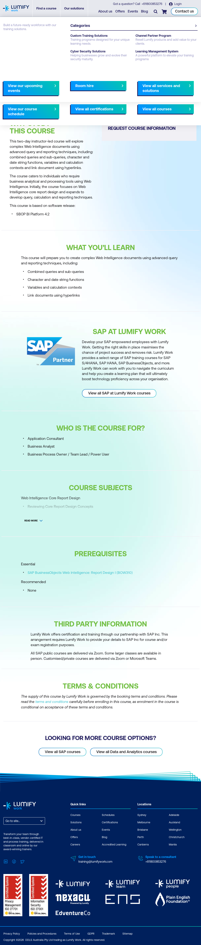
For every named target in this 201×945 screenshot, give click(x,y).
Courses (9, 38)
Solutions (76, 822)
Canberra (143, 844)
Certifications (110, 822)
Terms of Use (72, 932)
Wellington (175, 829)
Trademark (108, 932)
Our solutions (74, 8)
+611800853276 (152, 4)
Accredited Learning (114, 844)
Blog (144, 11)
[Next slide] (97, 96)
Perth (140, 836)
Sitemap (127, 932)
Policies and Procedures (41, 932)
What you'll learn (55, 96)
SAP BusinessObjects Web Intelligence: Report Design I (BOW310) (80, 572)
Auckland (174, 822)
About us (105, 11)
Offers (120, 11)
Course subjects (83, 96)
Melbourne (143, 822)
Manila (173, 844)
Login (178, 4)
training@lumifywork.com (95, 861)
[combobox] (5, 820)
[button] (51, 94)
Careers (75, 844)
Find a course (47, 8)
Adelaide (174, 814)
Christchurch (177, 836)
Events (133, 11)
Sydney (141, 814)
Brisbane (142, 829)
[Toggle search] (156, 11)
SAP (22, 38)
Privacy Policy (11, 932)
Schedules (108, 814)
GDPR (90, 932)
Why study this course (23, 96)
